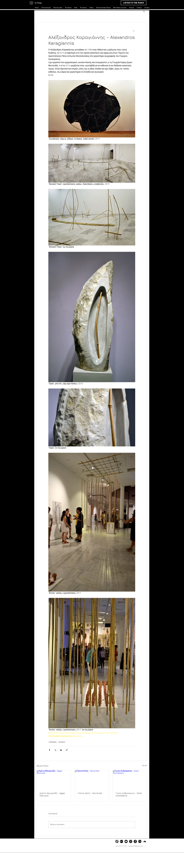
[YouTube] (126, 841)
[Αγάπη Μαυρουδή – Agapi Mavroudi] (54, 779)
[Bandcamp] (121, 841)
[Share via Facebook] (49, 750)
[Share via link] (67, 750)
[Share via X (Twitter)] (55, 750)
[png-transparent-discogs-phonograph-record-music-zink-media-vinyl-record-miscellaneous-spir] (117, 841)
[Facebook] (135, 841)
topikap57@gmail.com (135, 846)
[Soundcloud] (144, 841)
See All (144, 766)
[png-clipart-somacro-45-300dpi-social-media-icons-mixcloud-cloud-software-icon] (139, 841)
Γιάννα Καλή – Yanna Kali (90, 793)
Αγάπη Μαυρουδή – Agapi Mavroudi (52, 794)
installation (53, 742)
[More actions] (133, 30)
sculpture (61, 742)
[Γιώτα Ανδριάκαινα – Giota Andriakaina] (130, 779)
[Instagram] (130, 841)
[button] (144, 11)
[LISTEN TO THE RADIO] (133, 2)
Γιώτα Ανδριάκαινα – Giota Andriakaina (129, 794)
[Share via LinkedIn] (61, 750)
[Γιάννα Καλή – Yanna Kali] (92, 779)
